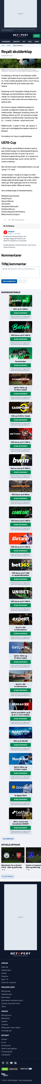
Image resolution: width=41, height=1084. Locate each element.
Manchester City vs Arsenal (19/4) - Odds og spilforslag (11, 866)
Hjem (3, 45)
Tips (24, 41)
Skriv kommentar (9, 281)
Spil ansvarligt (7, 29)
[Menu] (2, 36)
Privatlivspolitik (6, 1051)
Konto (36, 36)
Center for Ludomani (8, 982)
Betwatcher (5, 1018)
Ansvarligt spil (6, 1030)
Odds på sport (6, 970)
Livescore (4, 1024)
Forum (37, 41)
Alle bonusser (8, 839)
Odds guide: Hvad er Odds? (10, 1027)
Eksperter (4, 976)
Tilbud (3, 1006)
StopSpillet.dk (10, 30)
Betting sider (5, 991)
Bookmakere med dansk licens (12, 1000)
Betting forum (6, 1015)
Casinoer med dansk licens (10, 1003)
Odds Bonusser (6, 994)
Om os (3, 1042)
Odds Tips (4, 967)
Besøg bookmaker (20, 313)
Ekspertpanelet (19, 220)
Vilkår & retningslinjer (9, 1048)
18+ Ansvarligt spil (25, 1080)
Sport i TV (4, 979)
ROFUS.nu (21, 29)
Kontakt (4, 1039)
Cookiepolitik (5, 1054)
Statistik (4, 1021)
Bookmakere (6, 41)
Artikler (9, 45)
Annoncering (5, 1045)
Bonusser (16, 41)
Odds (29, 41)
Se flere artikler (7, 876)
